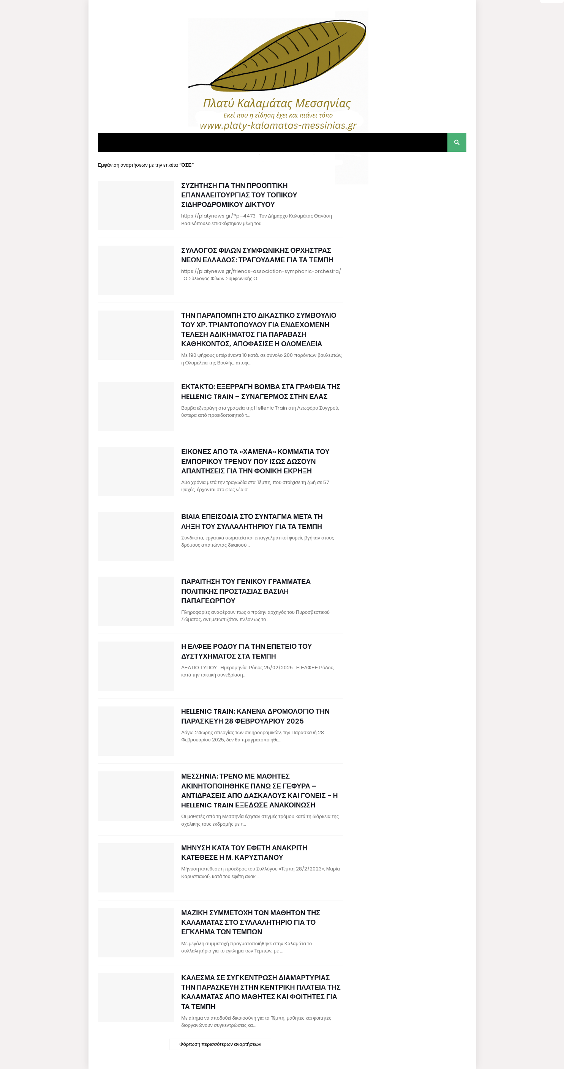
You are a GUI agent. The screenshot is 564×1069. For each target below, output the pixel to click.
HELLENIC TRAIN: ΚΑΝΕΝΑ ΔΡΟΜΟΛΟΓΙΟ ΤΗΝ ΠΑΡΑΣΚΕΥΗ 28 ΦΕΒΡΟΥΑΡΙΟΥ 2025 (255, 715)
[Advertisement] (409, 208)
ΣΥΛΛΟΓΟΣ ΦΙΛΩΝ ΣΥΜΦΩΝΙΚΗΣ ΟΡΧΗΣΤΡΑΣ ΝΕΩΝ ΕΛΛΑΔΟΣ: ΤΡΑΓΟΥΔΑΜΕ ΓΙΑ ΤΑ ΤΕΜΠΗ (257, 255)
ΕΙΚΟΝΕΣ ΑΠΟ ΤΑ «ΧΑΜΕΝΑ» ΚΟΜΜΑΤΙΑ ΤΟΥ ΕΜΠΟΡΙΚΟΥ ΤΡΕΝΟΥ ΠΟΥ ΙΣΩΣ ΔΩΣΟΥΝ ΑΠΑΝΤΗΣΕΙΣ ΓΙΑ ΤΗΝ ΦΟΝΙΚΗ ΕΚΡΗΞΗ (255, 461)
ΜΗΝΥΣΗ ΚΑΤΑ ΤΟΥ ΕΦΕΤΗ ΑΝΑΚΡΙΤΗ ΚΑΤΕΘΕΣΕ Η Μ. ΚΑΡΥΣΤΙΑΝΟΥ (244, 852)
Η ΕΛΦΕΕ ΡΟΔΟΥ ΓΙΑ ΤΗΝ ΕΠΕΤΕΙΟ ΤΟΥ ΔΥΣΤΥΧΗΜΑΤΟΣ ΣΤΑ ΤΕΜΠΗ (246, 651)
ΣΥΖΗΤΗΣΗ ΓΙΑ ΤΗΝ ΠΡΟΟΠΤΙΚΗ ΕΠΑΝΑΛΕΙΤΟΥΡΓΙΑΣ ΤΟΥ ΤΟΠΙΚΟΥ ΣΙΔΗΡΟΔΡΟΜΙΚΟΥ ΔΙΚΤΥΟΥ (239, 195)
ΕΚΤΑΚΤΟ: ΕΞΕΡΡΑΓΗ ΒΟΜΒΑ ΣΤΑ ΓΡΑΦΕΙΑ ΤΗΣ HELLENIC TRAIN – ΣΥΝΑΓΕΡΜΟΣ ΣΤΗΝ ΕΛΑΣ (260, 391)
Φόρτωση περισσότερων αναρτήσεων (220, 1044)
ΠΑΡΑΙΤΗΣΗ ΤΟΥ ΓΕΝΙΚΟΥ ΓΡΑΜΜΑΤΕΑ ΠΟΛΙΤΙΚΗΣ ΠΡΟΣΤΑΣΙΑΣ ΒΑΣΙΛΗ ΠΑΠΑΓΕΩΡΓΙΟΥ (246, 591)
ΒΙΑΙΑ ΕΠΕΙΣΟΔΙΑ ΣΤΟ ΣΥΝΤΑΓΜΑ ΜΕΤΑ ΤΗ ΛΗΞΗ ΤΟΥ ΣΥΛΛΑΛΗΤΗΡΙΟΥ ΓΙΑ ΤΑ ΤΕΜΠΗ (252, 521)
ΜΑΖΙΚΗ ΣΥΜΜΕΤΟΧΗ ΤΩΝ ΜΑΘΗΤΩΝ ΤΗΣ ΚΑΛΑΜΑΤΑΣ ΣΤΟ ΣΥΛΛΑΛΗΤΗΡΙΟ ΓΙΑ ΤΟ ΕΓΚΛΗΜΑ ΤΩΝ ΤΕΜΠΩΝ (250, 922)
